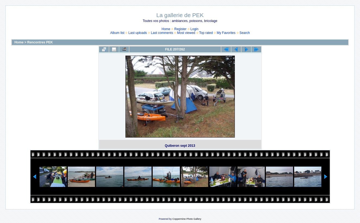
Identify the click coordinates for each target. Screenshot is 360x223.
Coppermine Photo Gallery (186, 219)
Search (244, 33)
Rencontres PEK (40, 42)
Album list (117, 33)
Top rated (206, 33)
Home (166, 29)
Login (194, 29)
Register (180, 29)
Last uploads (137, 33)
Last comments (162, 33)
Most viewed (186, 33)
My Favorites (226, 33)
